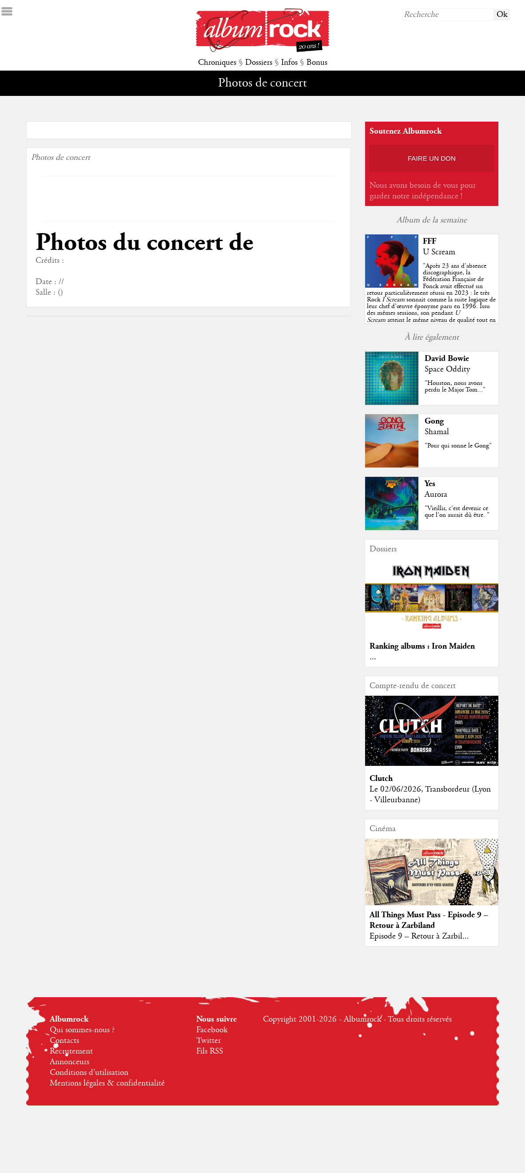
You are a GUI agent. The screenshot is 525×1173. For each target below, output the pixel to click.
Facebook (211, 1030)
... (373, 657)
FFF (429, 241)
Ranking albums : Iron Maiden (422, 646)
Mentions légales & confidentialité (107, 1083)
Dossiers (258, 62)
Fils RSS (209, 1051)
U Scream (439, 252)
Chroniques (217, 62)
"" (431, 300)
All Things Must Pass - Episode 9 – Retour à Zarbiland (429, 920)
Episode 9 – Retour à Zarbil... (419, 936)
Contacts (64, 1040)
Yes (430, 484)
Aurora (436, 494)
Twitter (208, 1040)
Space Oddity (447, 369)
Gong (434, 421)
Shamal (437, 432)
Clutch (381, 778)
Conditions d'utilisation (89, 1072)
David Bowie (447, 358)
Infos (289, 62)
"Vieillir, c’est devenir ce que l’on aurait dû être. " (457, 511)
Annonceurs (69, 1062)
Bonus (316, 62)
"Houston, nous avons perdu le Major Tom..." (455, 386)
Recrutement (71, 1051)
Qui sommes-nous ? (82, 1030)
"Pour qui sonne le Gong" (458, 445)
